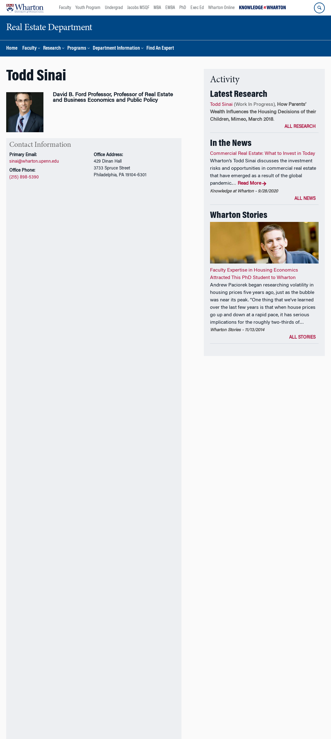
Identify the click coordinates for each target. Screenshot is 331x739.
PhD (182, 7)
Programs (76, 48)
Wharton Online (221, 7)
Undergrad (114, 7)
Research (52, 48)
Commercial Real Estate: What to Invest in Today (262, 153)
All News (304, 199)
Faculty (65, 7)
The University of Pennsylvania (90, 722)
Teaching (63, 248)
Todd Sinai (221, 104)
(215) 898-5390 (24, 177)
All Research (299, 127)
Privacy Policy (184, 722)
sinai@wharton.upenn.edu (34, 161)
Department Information (116, 48)
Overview (17, 248)
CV (26, 229)
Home (11, 48)
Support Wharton (121, 706)
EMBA (170, 7)
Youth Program (88, 7)
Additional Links (30, 668)
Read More (252, 184)
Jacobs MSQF (138, 7)
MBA (157, 7)
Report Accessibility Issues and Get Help (238, 722)
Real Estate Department (145, 722)
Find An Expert (160, 48)
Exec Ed (197, 7)
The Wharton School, (41, 722)
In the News (128, 248)
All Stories (302, 338)
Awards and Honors (94, 248)
